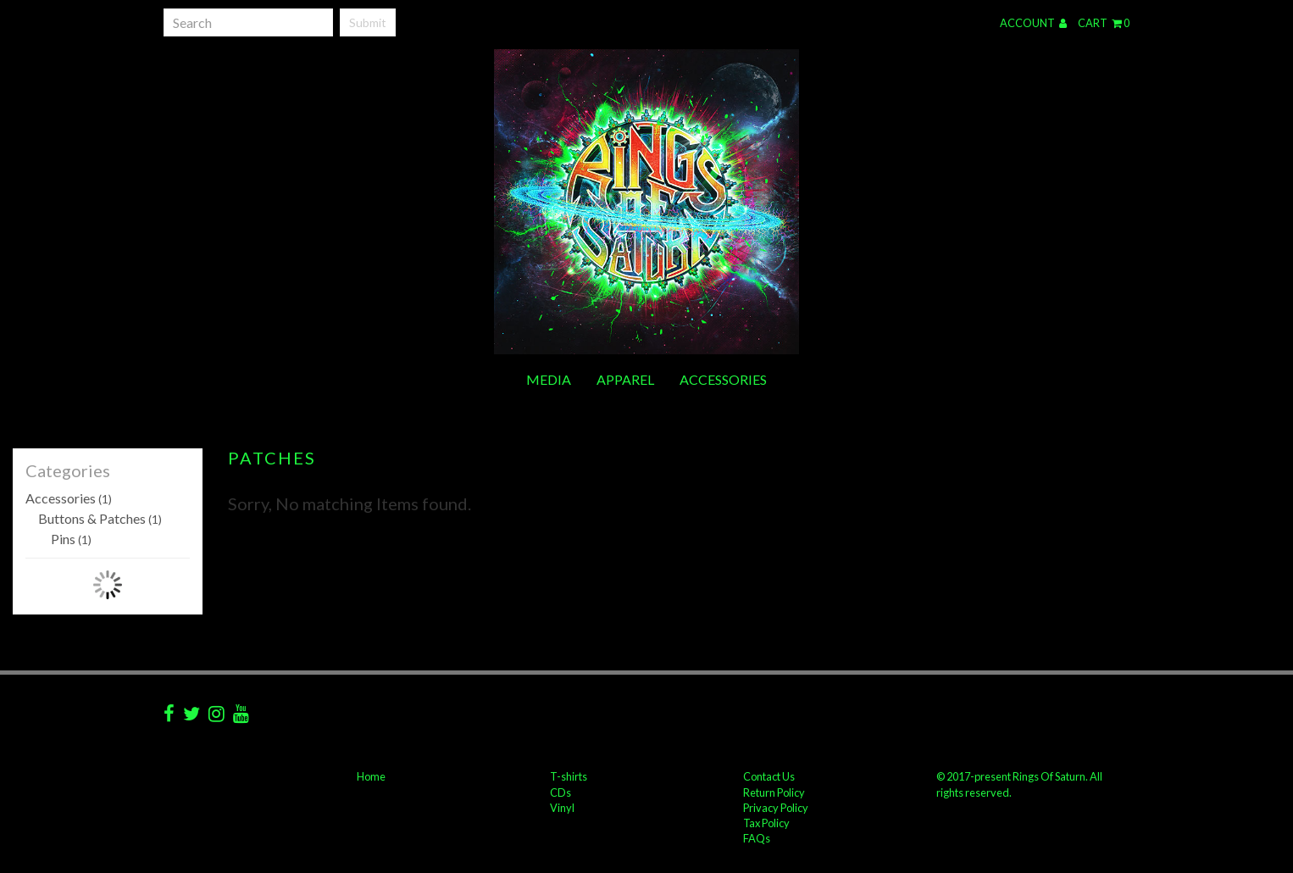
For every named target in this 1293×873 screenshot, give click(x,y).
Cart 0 (1103, 23)
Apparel (625, 379)
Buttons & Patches (100, 518)
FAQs (756, 838)
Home (371, 776)
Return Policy (774, 792)
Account (1033, 23)
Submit (367, 22)
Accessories (723, 379)
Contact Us (769, 776)
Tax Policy (766, 823)
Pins (71, 539)
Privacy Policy (775, 808)
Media (548, 379)
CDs (560, 792)
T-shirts (568, 776)
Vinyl (562, 808)
